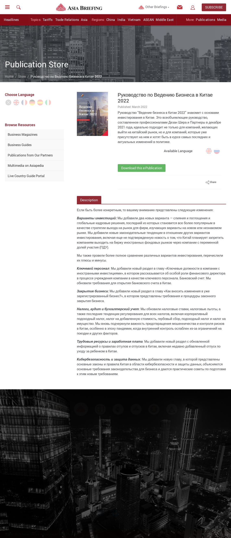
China (110, 19)
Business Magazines (22, 134)
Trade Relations (67, 19)
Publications (205, 19)
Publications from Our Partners (30, 155)
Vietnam (134, 19)
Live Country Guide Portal (26, 176)
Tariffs (48, 19)
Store (22, 76)
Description (89, 200)
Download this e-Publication (141, 168)
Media (222, 19)
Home (9, 76)
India (121, 19)
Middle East (165, 19)
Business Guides (20, 145)
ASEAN (148, 19)
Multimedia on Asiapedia (26, 165)
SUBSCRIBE (214, 7)
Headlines (11, 19)
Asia (84, 19)
